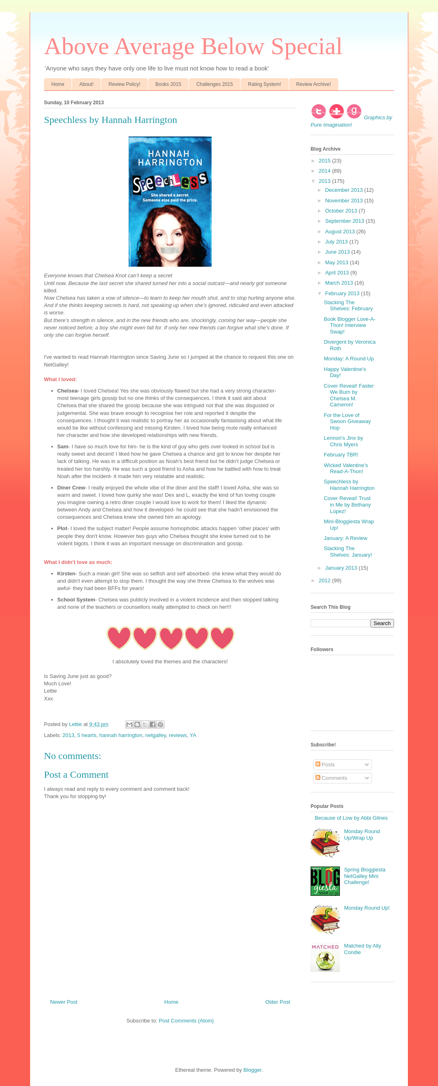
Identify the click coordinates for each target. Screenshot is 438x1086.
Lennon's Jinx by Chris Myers (343, 441)
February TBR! (341, 455)
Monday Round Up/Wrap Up (362, 834)
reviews (178, 735)
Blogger (252, 1070)
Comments (331, 778)
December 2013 (344, 190)
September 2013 (345, 221)
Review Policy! (124, 84)
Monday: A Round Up (349, 358)
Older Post (277, 1002)
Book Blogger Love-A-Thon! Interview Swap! (349, 325)
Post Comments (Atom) (186, 1021)
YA (193, 735)
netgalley (155, 735)
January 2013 (342, 568)
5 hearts (86, 735)
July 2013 (337, 242)
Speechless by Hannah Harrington (349, 484)
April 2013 (337, 273)
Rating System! (264, 84)
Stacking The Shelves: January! (348, 551)
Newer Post (63, 1002)
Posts (325, 764)
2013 (68, 735)
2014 (325, 171)
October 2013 (342, 211)
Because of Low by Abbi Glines (351, 818)
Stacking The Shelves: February (348, 305)
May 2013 (337, 262)
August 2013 (341, 231)
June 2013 (338, 252)
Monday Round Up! (367, 908)
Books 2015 (168, 84)
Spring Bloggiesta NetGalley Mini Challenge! (364, 876)
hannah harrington (120, 735)
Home (57, 84)
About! (86, 84)
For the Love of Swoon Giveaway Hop (347, 421)
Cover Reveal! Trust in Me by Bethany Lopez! (347, 504)
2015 (325, 161)
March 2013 (340, 283)
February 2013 (343, 293)
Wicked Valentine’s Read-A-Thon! (346, 468)
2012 (325, 580)
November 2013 (344, 200)
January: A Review (345, 538)
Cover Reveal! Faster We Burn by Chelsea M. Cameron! (349, 395)
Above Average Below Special (193, 46)
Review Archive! (313, 84)
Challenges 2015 (214, 84)
